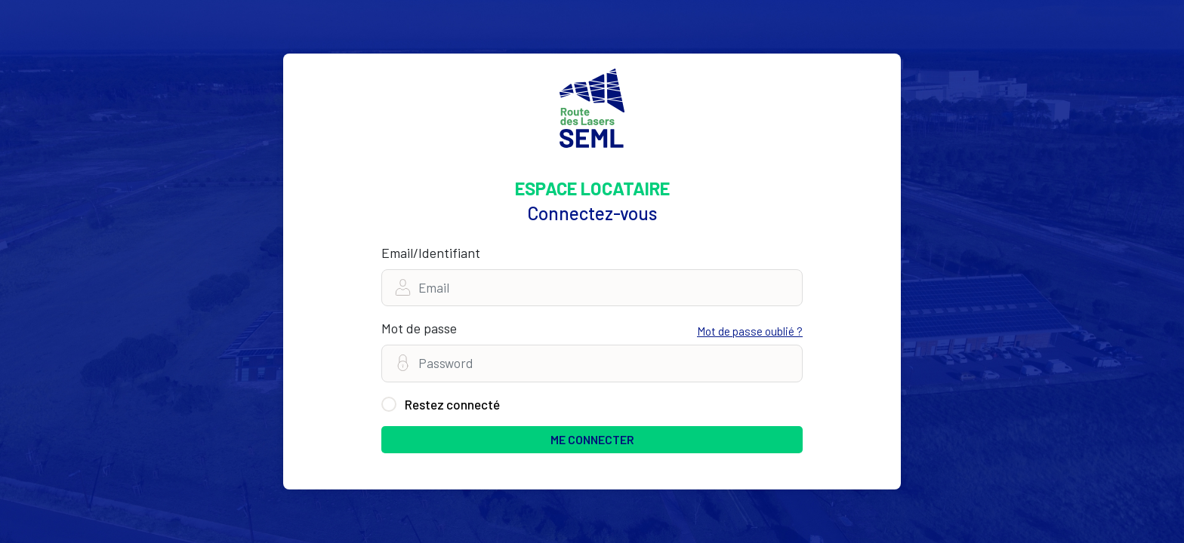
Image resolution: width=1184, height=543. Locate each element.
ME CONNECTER (592, 439)
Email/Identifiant (430, 252)
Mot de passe (419, 328)
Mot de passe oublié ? (750, 331)
